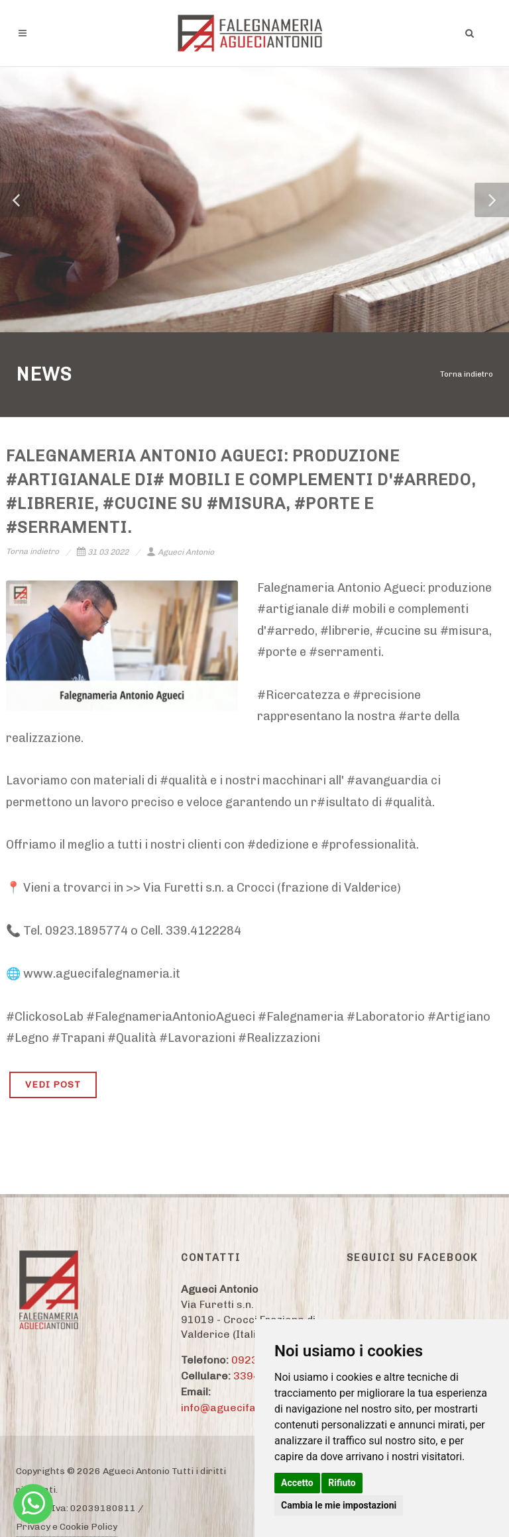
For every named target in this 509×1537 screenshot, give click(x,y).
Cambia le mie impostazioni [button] (338, 1505)
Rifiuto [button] (342, 1482)
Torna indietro (466, 374)
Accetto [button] (297, 1482)
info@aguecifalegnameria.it (252, 1407)
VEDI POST (53, 1084)
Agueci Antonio (180, 552)
